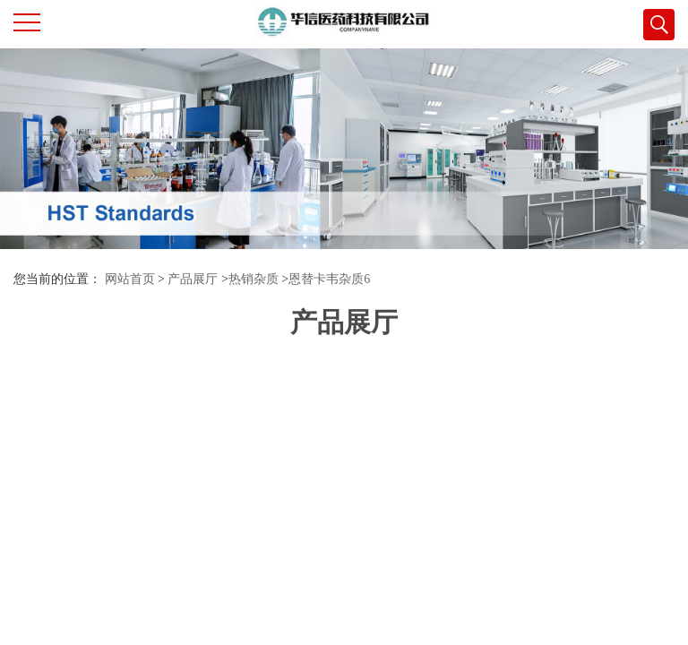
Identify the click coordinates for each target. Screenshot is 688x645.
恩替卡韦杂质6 (329, 279)
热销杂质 (253, 279)
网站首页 (130, 279)
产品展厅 (193, 279)
